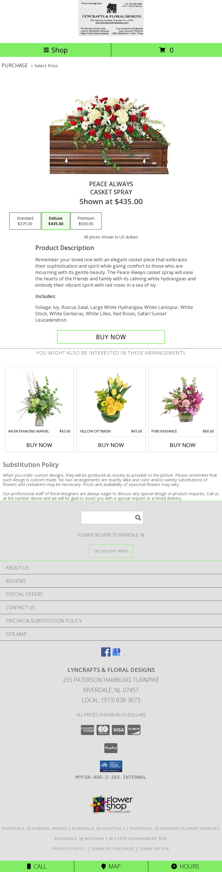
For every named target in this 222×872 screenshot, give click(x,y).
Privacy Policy (69, 848)
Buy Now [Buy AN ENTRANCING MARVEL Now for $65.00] (39, 445)
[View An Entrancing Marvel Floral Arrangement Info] (39, 398)
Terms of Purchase (112, 848)
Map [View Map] (111, 866)
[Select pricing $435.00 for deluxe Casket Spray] (55, 221)
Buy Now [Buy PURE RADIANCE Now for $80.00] (183, 445)
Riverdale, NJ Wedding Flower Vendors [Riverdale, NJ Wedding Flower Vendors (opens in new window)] (175, 828)
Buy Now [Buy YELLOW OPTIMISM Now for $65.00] (111, 445)
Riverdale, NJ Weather (79, 838)
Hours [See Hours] (185, 866)
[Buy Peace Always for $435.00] (111, 337)
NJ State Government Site (138, 838)
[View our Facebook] (105, 654)
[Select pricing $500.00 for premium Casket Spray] (86, 221)
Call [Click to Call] (37, 866)
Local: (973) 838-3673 (111, 700)
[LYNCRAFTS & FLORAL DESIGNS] (111, 34)
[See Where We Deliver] (111, 551)
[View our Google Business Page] (116, 654)
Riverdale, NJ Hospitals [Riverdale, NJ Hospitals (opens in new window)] (98, 828)
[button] (111, 766)
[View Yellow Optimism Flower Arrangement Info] (111, 398)
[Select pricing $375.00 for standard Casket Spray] (25, 221)
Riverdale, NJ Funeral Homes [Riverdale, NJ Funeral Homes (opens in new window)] (34, 828)
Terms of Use (154, 848)
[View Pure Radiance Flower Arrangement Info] (183, 398)
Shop (55, 50)
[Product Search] (112, 517)
